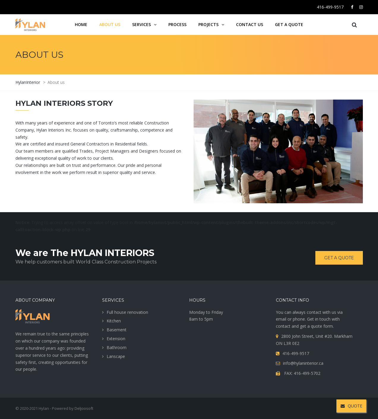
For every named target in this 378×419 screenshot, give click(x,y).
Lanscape (116, 356)
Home (81, 24)
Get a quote (289, 24)
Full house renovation (127, 312)
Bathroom (116, 347)
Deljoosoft (84, 408)
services (141, 24)
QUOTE (351, 406)
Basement (116, 329)
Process (177, 24)
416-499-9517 (330, 7)
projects (208, 24)
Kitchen (114, 321)
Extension (116, 338)
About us (109, 24)
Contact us (249, 24)
